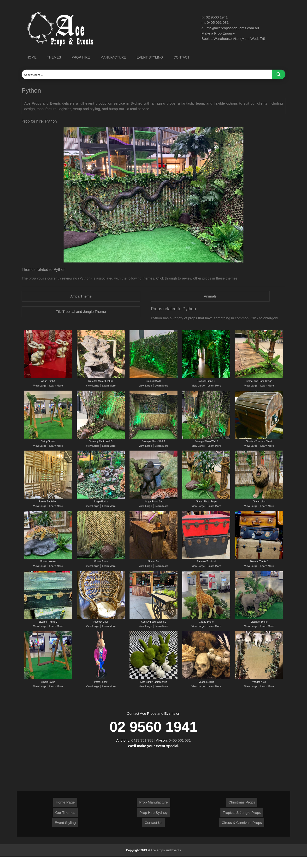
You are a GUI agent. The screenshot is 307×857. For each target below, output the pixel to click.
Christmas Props (242, 803)
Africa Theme (81, 296)
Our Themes (65, 813)
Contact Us (153, 823)
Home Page (65, 803)
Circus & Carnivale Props (242, 823)
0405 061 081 (218, 23)
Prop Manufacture (153, 803)
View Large (40, 386)
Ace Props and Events (166, 851)
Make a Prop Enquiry (218, 33)
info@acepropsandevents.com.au (233, 28)
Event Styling (65, 823)
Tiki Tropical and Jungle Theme (81, 312)
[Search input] (147, 74)
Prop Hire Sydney (153, 813)
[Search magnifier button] (278, 74)
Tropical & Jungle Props (242, 813)
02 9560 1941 (217, 17)
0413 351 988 (142, 741)
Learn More (55, 386)
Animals (210, 296)
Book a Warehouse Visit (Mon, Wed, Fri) (233, 39)
